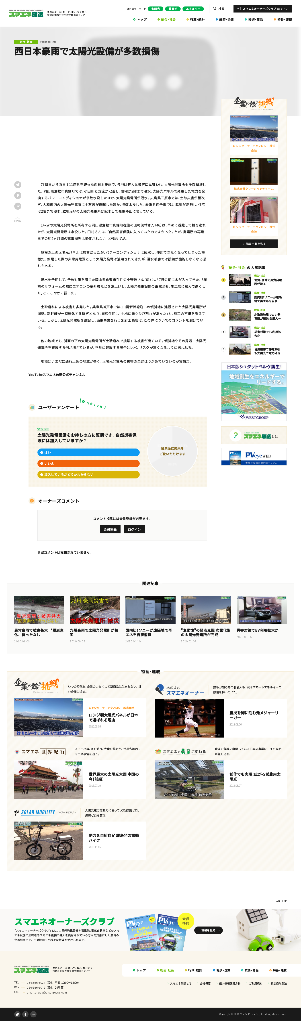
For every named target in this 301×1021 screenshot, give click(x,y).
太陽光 (155, 9)
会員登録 (110, 529)
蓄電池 (173, 9)
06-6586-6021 (36, 982)
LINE (33, 1014)
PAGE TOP (281, 901)
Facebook (25, 1014)
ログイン (134, 529)
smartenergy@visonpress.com (47, 992)
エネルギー (193, 9)
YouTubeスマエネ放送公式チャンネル (57, 374)
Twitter (17, 1014)
